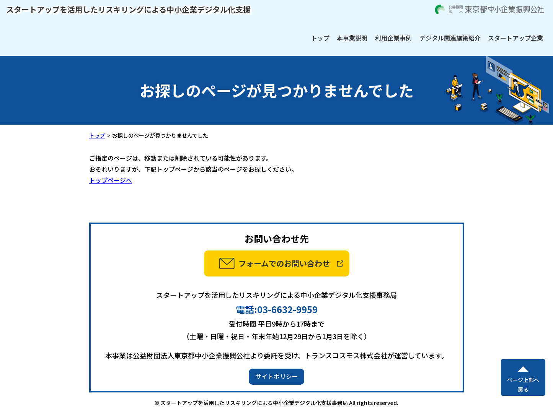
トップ (320, 37)
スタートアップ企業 (515, 37)
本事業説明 (352, 37)
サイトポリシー (276, 376)
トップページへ (110, 180)
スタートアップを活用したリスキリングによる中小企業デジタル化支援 (128, 9)
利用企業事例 (393, 37)
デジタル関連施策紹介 (450, 37)
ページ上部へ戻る (523, 384)
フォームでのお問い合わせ (284, 263)
